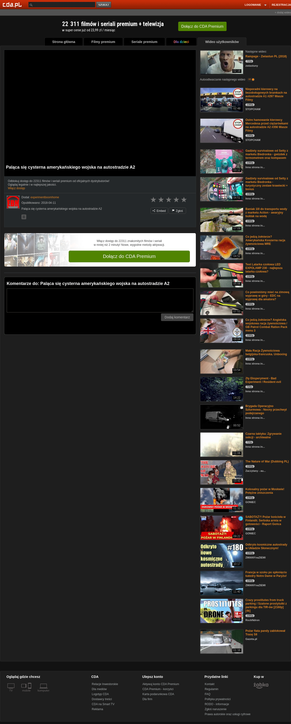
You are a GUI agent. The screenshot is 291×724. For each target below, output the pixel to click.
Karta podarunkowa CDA (158, 694)
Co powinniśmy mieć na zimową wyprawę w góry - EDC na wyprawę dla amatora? (267, 295)
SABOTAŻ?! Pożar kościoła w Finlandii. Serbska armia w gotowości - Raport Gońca (265, 520)
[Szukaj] (61, 5)
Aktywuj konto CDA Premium (160, 684)
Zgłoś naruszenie (215, 709)
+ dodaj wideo (283, 12)
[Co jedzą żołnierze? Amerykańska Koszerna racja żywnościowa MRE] (221, 247)
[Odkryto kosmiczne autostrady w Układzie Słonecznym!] (221, 555)
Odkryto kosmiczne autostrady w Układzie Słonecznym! (266, 546)
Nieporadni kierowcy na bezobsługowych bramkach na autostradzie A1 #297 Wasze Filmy (266, 94)
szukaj (104, 5)
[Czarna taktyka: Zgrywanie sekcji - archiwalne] (221, 444)
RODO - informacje (217, 704)
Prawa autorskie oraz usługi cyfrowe (227, 714)
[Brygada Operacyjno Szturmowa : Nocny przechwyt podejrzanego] (221, 416)
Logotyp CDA (100, 694)
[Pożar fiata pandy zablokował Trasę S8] (221, 641)
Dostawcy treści (102, 699)
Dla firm (147, 699)
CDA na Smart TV (103, 704)
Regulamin (211, 689)
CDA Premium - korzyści (157, 689)
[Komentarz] (100, 300)
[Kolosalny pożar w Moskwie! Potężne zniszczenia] (221, 500)
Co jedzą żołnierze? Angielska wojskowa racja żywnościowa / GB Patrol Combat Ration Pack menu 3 (266, 325)
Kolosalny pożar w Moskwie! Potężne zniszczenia (264, 491)
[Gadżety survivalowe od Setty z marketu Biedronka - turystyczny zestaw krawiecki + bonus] (221, 189)
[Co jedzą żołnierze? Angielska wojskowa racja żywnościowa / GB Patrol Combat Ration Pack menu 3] (221, 330)
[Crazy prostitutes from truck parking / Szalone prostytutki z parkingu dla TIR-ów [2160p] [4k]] (221, 610)
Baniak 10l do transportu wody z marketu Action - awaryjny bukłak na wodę (266, 212)
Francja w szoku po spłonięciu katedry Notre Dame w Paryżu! (266, 574)
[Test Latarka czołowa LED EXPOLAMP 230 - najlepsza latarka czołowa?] (221, 275)
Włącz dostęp (16, 188)
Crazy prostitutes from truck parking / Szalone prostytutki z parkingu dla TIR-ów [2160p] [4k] (266, 605)
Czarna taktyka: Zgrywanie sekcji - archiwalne (263, 435)
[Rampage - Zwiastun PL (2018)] (221, 62)
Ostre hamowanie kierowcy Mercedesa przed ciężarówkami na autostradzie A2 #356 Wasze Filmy (266, 125)
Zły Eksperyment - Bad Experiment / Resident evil (263, 380)
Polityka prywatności (218, 699)
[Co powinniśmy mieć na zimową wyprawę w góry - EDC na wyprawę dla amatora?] (221, 302)
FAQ (207, 694)
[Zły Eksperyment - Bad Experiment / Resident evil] (221, 389)
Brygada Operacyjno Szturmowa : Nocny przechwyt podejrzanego (266, 409)
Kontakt (209, 684)
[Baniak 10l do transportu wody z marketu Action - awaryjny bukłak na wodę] (221, 219)
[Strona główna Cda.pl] (13, 4)
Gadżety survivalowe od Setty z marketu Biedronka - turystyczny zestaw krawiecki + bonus (266, 184)
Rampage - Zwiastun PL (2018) (266, 56)
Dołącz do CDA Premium (129, 256)
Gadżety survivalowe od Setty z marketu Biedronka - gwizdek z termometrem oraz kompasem (266, 154)
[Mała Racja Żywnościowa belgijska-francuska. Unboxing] (221, 361)
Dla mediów (99, 689)
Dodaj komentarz (177, 317)
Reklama (97, 709)
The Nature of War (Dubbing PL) (267, 461)
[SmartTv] (30, 693)
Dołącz (202, 26)
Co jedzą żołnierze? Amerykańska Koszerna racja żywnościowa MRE (265, 240)
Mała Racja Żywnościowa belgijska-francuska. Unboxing (266, 352)
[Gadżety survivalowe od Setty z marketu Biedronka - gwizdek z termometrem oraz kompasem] (221, 161)
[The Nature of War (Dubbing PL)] (221, 472)
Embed (159, 211)
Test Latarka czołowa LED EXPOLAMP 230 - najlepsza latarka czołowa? (263, 268)
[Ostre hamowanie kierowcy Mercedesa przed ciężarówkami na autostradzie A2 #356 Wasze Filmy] (221, 130)
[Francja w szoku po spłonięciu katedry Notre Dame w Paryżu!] (221, 583)
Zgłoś (177, 211)
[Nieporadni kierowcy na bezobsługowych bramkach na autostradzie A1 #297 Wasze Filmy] (221, 99)
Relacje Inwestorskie (105, 684)
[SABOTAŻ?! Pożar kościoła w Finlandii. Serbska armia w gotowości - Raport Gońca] (221, 527)
